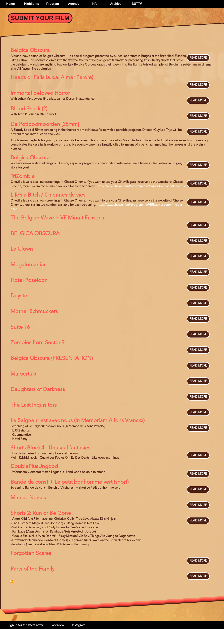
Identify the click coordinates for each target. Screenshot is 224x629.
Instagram (78, 625)
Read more (198, 57)
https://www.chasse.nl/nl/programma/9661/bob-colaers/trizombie (141, 186)
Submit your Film (40, 18)
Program (52, 3)
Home (10, 3)
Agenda (73, 3)
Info (94, 3)
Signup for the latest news (25, 625)
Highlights (31, 3)
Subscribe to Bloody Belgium (11, 581)
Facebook (57, 625)
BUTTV (137, 3)
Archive (115, 3)
